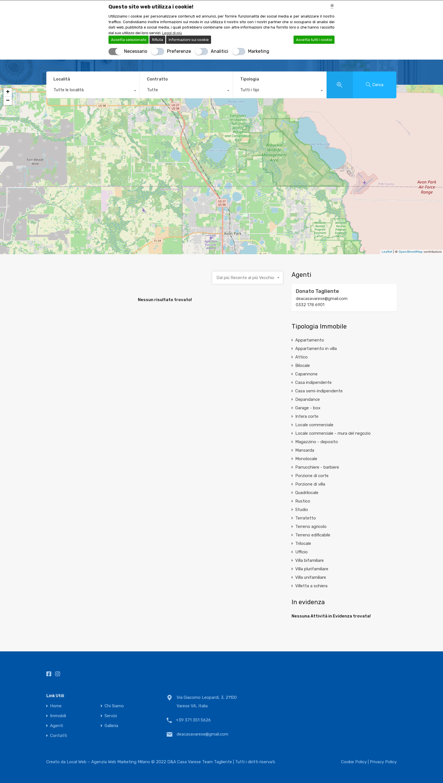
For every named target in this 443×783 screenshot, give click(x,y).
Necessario (135, 51)
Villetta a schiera (311, 585)
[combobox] (93, 91)
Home (56, 706)
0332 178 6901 (310, 304)
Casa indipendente (313, 382)
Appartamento (309, 340)
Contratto (157, 79)
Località (61, 79)
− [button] (8, 101)
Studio (301, 509)
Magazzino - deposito (316, 441)
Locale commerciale (314, 424)
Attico (301, 357)
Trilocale (303, 543)
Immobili (58, 716)
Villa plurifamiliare (311, 568)
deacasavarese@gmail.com (322, 298)
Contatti (58, 736)
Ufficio (301, 551)
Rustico (302, 501)
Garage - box (307, 407)
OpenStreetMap (411, 252)
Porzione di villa (310, 484)
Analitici (219, 51)
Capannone (306, 374)
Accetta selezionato (128, 40)
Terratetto (305, 518)
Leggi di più (172, 33)
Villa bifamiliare (309, 560)
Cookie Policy (354, 761)
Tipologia (249, 79)
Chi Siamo (114, 706)
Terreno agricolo (311, 526)
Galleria (111, 726)
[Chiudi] (332, 6)
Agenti (56, 726)
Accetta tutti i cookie (314, 40)
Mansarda (304, 450)
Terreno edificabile (312, 535)
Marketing (258, 51)
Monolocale (306, 458)
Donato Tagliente (317, 291)
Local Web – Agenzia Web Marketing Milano (109, 761)
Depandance (307, 399)
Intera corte (306, 416)
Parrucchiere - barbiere (317, 467)
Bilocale (302, 365)
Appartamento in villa (316, 348)
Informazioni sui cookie (189, 40)
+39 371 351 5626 (193, 720)
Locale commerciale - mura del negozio (333, 433)
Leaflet (387, 252)
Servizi (111, 716)
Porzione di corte (312, 475)
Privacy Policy (383, 761)
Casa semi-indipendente (319, 390)
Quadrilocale (306, 492)
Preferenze (179, 51)
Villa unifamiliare (310, 577)
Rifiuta (157, 40)
